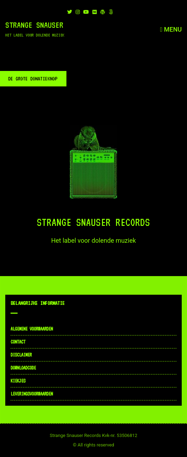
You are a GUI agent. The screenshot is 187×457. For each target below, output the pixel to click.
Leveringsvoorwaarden (32, 394)
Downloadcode (23, 368)
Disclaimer (21, 355)
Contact (18, 342)
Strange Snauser (34, 25)
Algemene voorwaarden (32, 329)
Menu (171, 29)
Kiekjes (18, 381)
